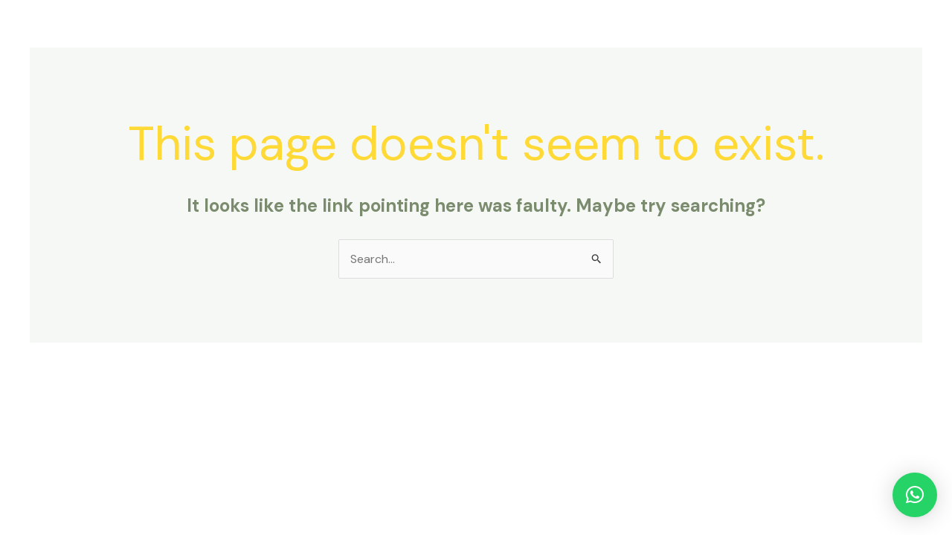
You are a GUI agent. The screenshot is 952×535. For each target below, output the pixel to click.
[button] (914, 495)
